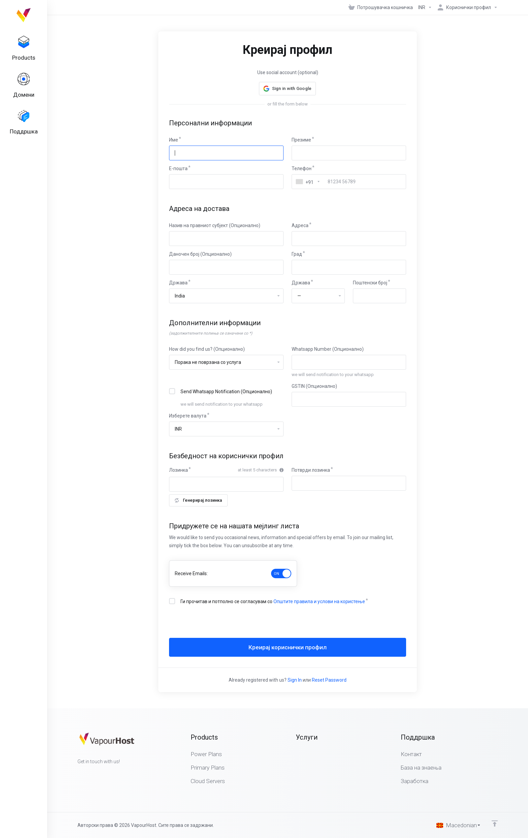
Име (173, 140)
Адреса (300, 225)
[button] (287, 88)
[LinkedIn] (99, 773)
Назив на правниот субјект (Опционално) (214, 225)
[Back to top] (494, 823)
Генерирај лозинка (198, 500)
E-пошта (178, 168)
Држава (178, 282)
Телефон (301, 168)
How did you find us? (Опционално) (207, 349)
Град (297, 254)
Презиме (301, 140)
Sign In (295, 680)
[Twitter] (88, 773)
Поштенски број (370, 282)
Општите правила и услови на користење (319, 601)
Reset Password (329, 680)
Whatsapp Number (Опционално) (328, 349)
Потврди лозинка (311, 470)
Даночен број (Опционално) (200, 254)
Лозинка (178, 470)
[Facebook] (77, 773)
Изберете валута (187, 415)
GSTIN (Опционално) (314, 386)
